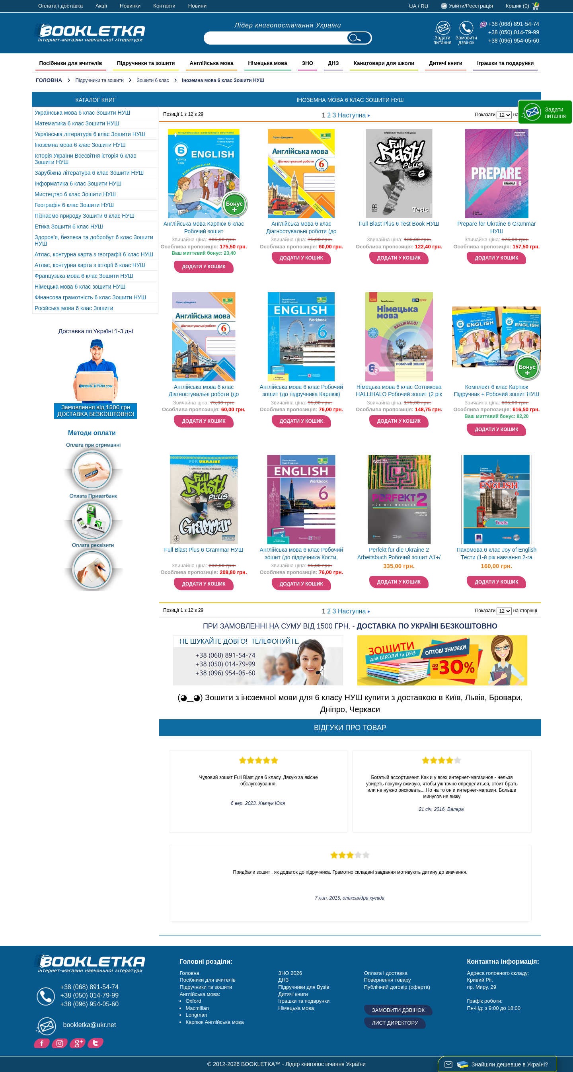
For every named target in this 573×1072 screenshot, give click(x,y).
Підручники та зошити (99, 80)
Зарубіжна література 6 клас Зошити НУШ (89, 173)
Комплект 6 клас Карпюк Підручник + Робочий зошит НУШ (496, 391)
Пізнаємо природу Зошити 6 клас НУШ (84, 216)
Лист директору (395, 1023)
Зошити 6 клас (153, 80)
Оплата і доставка (60, 6)
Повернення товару (387, 980)
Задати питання (442, 40)
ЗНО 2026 (290, 973)
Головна (49, 80)
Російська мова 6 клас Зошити (74, 308)
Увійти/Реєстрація (471, 6)
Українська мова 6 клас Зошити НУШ (82, 112)
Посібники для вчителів (207, 980)
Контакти (164, 6)
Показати (485, 114)
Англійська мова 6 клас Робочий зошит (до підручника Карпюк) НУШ (301, 391)
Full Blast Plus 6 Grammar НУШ (203, 550)
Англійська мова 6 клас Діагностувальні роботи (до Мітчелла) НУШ (301, 228)
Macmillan (197, 1008)
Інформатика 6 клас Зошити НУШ (78, 183)
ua (413, 6)
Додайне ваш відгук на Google (79, 1042)
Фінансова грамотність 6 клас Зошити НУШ (90, 297)
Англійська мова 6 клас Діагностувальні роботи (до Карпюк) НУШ (204, 391)
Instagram (61, 1042)
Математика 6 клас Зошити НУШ (77, 123)
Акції (101, 6)
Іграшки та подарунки (303, 1001)
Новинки (130, 6)
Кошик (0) (517, 6)
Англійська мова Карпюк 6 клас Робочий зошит (204, 227)
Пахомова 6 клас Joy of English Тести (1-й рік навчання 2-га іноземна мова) (497, 554)
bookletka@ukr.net (89, 1024)
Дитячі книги (293, 994)
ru (424, 6)
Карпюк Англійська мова (214, 1022)
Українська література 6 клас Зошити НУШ (90, 134)
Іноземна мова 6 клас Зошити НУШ (80, 145)
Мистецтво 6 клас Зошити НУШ (75, 194)
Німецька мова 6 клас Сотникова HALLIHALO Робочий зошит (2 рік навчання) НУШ (399, 391)
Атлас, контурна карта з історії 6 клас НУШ (90, 265)
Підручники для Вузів (303, 987)
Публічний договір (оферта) (397, 987)
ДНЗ (283, 980)
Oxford (193, 1001)
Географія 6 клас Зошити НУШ (74, 205)
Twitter (96, 1042)
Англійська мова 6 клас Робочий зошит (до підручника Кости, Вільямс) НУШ (301, 554)
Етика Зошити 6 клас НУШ (69, 226)
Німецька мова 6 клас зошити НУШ (80, 286)
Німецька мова (296, 1008)
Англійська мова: (199, 994)
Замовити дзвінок (466, 40)
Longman (196, 1015)
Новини (197, 6)
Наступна (354, 115)
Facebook (43, 1042)
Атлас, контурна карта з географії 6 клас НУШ (94, 254)
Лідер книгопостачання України (288, 25)
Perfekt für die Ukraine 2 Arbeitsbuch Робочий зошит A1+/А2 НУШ (398, 554)
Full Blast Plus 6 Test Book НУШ (399, 224)
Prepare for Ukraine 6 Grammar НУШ (497, 227)
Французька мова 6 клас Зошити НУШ (84, 276)
